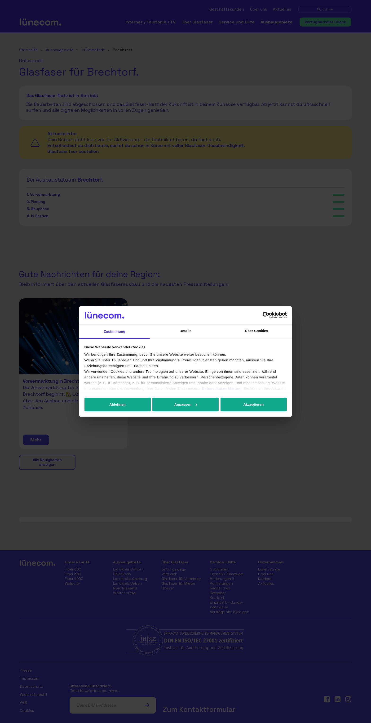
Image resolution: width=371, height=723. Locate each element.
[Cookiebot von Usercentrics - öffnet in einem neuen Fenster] (266, 315)
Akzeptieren (253, 404)
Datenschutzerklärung (222, 388)
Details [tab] (185, 331)
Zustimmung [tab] (114, 331)
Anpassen (185, 404)
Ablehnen (117, 404)
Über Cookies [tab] (256, 331)
